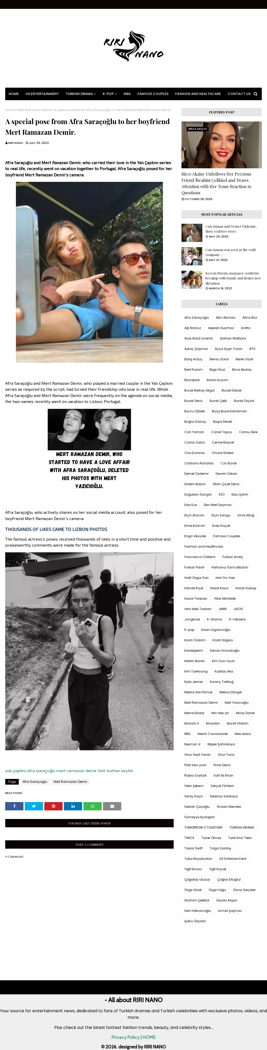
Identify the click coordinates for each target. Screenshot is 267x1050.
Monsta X (191, 723)
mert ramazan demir (76, 770)
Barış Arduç (193, 359)
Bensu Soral (219, 359)
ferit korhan (109, 770)
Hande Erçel (193, 588)
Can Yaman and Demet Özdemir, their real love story (231, 229)
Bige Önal (217, 369)
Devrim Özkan (226, 473)
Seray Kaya (193, 796)
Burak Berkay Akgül (199, 390)
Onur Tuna (226, 754)
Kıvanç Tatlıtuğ (222, 682)
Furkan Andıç (232, 557)
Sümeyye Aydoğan (199, 817)
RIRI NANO (15, 143)
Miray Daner (245, 713)
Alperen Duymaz (221, 328)
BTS (253, 349)
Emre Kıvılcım (194, 525)
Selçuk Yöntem (222, 786)
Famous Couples (226, 536)
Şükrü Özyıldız (195, 921)
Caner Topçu (221, 432)
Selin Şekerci (194, 786)
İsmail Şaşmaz (230, 910)
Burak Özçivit (244, 401)
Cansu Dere (248, 432)
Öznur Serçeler (244, 890)
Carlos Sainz (194, 442)
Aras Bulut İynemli (198, 338)
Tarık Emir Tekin (240, 838)
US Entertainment (232, 858)
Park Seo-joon (195, 765)
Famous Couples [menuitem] (152, 93)
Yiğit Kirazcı (193, 869)
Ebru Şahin (240, 494)
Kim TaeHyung (196, 671)
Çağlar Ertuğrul (229, 879)
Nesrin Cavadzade (213, 734)
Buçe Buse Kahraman (229, 411)
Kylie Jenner (193, 682)
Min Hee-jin (220, 713)
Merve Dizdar (194, 713)
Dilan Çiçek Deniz (226, 484)
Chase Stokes (223, 453)
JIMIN (223, 609)
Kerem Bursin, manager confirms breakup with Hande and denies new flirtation (233, 278)
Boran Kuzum (217, 380)
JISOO (238, 609)
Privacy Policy (125, 1037)
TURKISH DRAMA (241, 827)
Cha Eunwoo (194, 453)
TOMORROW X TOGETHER (203, 827)
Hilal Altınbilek (225, 598)
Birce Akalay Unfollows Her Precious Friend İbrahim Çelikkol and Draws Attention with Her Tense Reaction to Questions (216, 183)
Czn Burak (229, 463)
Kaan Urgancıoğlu (215, 630)
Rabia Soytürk (195, 775)
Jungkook (192, 619)
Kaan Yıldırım (194, 640)
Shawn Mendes (229, 806)
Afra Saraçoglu (35, 781)
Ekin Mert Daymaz (218, 505)
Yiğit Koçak (217, 869)
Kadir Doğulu (223, 640)
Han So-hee (225, 577)
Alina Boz (249, 317)
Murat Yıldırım (237, 723)
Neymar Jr (192, 744)
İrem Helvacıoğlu (197, 910)
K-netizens (237, 619)
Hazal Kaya (219, 588)
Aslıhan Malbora (233, 338)
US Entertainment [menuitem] (42, 93)
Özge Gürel (193, 890)
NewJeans (243, 734)
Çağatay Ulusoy (197, 879)
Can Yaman (194, 432)
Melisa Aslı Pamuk (198, 692)
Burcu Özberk (194, 411)
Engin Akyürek (195, 536)
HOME (149, 1037)
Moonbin (213, 723)
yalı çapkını (15, 770)
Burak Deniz (193, 401)
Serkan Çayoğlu (197, 806)
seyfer (127, 770)
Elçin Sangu (220, 515)
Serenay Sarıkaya (224, 796)
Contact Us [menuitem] (239, 93)
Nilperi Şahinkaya (221, 744)
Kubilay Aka (224, 671)
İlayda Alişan (226, 900)
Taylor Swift (193, 848)
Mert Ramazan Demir (34, 110)
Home (10, 110)
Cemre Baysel (223, 442)
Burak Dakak (231, 390)
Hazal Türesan (195, 598)
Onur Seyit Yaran (197, 754)
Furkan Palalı (194, 567)
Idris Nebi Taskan (197, 609)
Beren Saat (244, 359)
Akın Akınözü (225, 317)
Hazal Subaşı (245, 588)
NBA (187, 734)
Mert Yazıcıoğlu (236, 702)
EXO (221, 494)
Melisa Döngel (231, 692)
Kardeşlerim (193, 650)
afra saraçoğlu (41, 770)
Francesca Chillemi (199, 557)
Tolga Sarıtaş (220, 848)
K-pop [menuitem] (108, 93)
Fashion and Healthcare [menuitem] (198, 93)
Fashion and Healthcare (203, 546)
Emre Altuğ (246, 515)
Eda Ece (190, 505)
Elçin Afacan (194, 515)
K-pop (189, 630)
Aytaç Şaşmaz (196, 349)
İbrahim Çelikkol (196, 900)
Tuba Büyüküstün (198, 858)
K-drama (214, 619)
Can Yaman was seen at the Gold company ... (230, 252)
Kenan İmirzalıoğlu (225, 650)
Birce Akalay (242, 369)
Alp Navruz (192, 328)
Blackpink (192, 380)
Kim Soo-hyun (223, 661)
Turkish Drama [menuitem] (79, 93)
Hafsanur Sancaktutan (229, 567)
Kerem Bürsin (194, 661)
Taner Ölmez (211, 838)
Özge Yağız (217, 890)
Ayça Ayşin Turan (228, 349)
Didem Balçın (195, 484)
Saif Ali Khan (223, 775)
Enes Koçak (221, 525)
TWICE (189, 838)
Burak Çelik (218, 401)
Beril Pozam (193, 369)
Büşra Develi (222, 421)
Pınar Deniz (222, 765)
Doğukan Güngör (198, 494)
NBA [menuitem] (127, 93)
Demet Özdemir (196, 473)
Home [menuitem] (14, 93)
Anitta (245, 328)
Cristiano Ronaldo (199, 463)
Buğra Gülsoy (195, 421)
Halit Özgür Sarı (196, 577)
